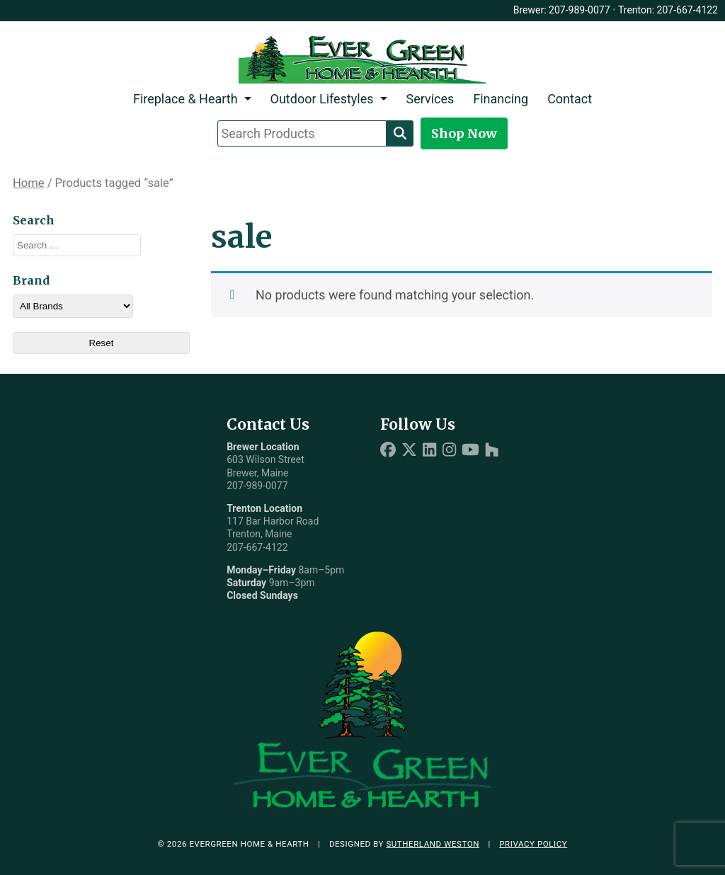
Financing (500, 98)
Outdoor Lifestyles (322, 98)
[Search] (400, 133)
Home (29, 183)
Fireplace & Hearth (185, 98)
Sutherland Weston (432, 844)
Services (430, 98)
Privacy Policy (533, 844)
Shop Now (464, 133)
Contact (569, 98)
